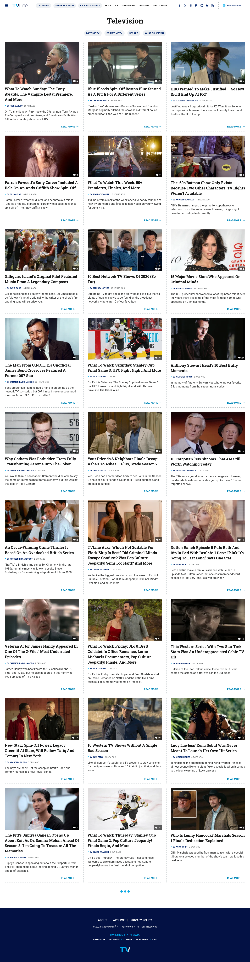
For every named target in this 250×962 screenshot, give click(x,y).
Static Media (108, 926)
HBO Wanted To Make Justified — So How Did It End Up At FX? (207, 91)
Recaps (133, 33)
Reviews (144, 5)
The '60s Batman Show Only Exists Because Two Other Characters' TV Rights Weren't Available (208, 188)
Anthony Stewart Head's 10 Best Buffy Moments (204, 368)
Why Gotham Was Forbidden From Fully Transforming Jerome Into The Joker (40, 461)
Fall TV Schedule (90, 5)
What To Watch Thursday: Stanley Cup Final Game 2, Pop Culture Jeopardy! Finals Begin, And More (122, 840)
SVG (154, 939)
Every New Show (64, 5)
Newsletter (232, 5)
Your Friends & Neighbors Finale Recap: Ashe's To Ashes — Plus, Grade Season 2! (123, 461)
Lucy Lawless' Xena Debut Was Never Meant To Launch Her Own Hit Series (204, 748)
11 (242, 540)
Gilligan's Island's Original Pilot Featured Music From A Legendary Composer (41, 279)
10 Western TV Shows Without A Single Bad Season (122, 748)
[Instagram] (201, 5)
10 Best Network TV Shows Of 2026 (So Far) (122, 279)
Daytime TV (93, 33)
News (108, 5)
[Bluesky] (207, 5)
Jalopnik (114, 939)
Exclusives (160, 5)
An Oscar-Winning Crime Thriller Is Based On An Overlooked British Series (39, 550)
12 (242, 451)
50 (159, 268)
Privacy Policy (141, 920)
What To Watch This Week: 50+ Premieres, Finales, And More (115, 185)
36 (159, 737)
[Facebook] (179, 5)
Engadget (99, 939)
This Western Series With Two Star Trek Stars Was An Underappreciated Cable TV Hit (207, 652)
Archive (119, 920)
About (102, 920)
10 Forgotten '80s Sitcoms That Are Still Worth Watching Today (205, 461)
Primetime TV (115, 33)
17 (159, 81)
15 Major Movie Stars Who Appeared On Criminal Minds (206, 279)
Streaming (128, 5)
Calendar (43, 5)
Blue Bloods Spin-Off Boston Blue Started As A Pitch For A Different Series (124, 91)
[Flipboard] (196, 5)
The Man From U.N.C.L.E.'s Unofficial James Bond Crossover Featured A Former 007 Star (38, 370)
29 (242, 357)
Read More (68, 126)
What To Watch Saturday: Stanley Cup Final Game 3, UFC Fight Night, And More (124, 368)
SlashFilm (142, 939)
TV (116, 5)
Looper (128, 939)
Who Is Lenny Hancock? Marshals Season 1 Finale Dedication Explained (208, 838)
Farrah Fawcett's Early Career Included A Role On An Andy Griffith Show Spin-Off (41, 185)
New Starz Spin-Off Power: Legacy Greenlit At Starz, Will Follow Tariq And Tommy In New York (39, 750)
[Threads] (190, 5)
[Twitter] (185, 5)
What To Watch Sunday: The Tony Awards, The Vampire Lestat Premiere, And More (39, 94)
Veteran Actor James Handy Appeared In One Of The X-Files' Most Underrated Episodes (41, 651)
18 (159, 827)
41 (159, 638)
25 (159, 357)
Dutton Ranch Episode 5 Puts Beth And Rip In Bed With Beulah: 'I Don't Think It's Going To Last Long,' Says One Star (207, 553)
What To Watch (154, 33)
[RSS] (212, 5)
